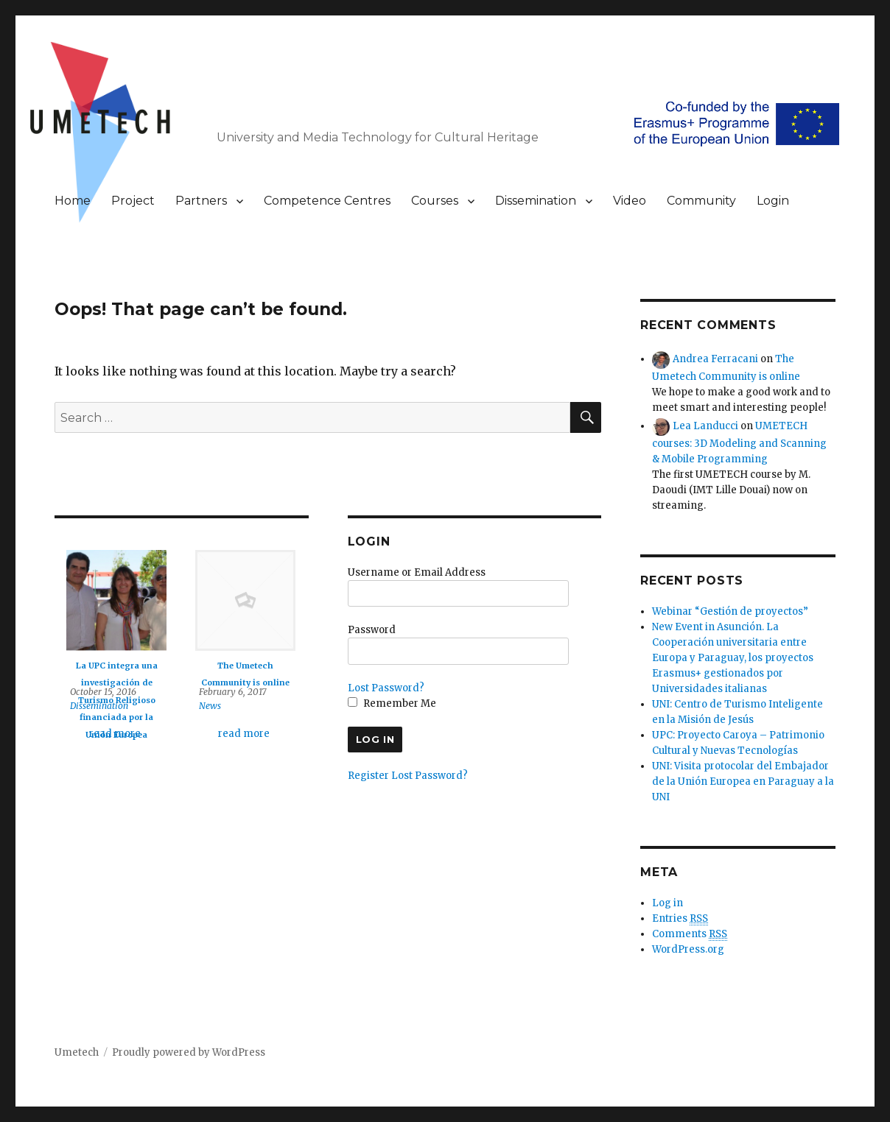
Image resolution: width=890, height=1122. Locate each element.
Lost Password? (386, 688)
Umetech (77, 1052)
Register (368, 775)
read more (115, 733)
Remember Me (392, 703)
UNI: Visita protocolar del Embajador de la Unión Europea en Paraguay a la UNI (743, 781)
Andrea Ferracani (715, 359)
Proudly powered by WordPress (188, 1052)
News (210, 705)
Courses (434, 201)
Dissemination (535, 201)
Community (701, 201)
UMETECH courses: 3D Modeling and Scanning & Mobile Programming (739, 442)
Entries (680, 918)
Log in (667, 903)
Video (629, 201)
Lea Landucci (705, 426)
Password (372, 630)
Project (133, 201)
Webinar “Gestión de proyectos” (730, 611)
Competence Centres (327, 201)
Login (773, 201)
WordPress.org (688, 949)
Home (73, 201)
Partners (201, 201)
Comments (689, 934)
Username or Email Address (417, 572)
